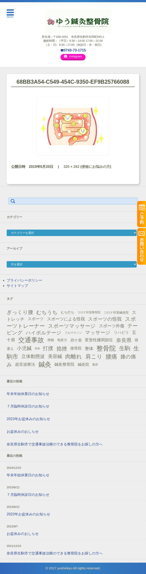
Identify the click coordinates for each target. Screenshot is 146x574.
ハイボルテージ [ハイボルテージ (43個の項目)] (43, 333)
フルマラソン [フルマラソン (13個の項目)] (73, 332)
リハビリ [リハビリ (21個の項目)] (121, 332)
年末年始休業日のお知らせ (28, 394)
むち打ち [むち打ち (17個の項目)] (67, 312)
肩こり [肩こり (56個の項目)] (93, 356)
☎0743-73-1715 (73, 50)
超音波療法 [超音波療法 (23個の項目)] (25, 364)
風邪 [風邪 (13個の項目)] (95, 364)
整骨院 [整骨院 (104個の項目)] (106, 348)
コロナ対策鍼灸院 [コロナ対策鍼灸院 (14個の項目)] (116, 312)
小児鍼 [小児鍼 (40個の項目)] (24, 348)
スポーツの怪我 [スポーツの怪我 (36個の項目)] (105, 319)
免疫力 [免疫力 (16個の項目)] (62, 340)
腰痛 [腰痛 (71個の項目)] (111, 356)
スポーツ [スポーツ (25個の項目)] (36, 319)
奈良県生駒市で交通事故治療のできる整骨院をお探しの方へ (55, 444)
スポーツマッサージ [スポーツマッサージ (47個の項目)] (72, 326)
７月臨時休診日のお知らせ (28, 406)
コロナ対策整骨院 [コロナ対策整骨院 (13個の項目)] (88, 312)
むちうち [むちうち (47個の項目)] (47, 312)
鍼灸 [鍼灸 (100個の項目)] (44, 364)
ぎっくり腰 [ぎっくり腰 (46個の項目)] (20, 312)
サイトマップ (17, 286)
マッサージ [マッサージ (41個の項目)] (97, 332)
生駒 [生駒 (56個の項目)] (124, 348)
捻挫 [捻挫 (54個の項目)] (61, 349)
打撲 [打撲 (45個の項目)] (48, 348)
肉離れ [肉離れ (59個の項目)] (73, 356)
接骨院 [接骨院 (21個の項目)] (76, 348)
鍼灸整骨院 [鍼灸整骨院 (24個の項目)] (64, 364)
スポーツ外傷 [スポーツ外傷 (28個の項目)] (111, 326)
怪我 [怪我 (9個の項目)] (37, 348)
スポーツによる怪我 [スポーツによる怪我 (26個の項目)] (66, 319)
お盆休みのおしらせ (23, 431)
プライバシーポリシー (24, 280)
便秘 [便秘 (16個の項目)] (50, 340)
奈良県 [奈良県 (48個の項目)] (124, 340)
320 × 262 (72, 167)
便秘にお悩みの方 (96, 167)
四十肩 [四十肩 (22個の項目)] (76, 340)
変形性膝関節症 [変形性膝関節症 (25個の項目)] (99, 340)
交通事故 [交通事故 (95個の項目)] (31, 340)
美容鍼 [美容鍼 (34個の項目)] (55, 356)
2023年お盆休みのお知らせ (28, 419)
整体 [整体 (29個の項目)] (89, 348)
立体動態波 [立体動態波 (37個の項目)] (33, 356)
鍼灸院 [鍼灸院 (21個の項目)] (83, 364)
